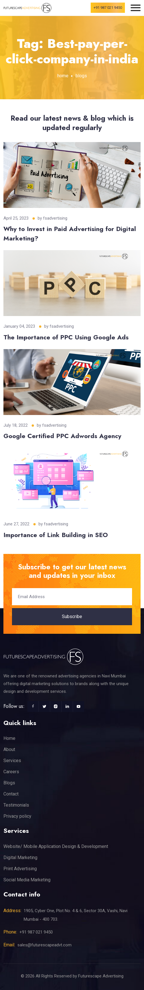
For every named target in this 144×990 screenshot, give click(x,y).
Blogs (9, 782)
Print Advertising (20, 868)
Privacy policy (17, 816)
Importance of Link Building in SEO (55, 534)
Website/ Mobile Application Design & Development (55, 846)
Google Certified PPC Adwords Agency (62, 435)
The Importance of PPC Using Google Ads (66, 337)
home (62, 75)
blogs (81, 75)
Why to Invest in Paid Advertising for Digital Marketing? (69, 233)
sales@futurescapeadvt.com (44, 945)
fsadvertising (55, 218)
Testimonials (16, 805)
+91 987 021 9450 (108, 7)
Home (9, 738)
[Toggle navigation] (136, 8)
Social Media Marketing (26, 879)
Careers (11, 771)
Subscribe (72, 616)
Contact (11, 794)
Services (12, 760)
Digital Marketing (20, 857)
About (9, 749)
